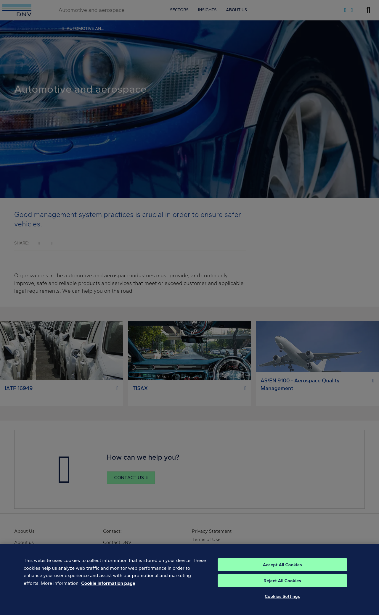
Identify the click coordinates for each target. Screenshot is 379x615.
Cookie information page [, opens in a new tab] (108, 589)
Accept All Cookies (282, 570)
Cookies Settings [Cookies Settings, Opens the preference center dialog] (282, 602)
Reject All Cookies (282, 586)
